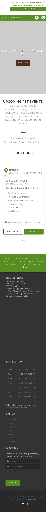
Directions (13, 232)
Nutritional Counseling (19, 197)
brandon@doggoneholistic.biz (18, 288)
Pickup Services (15, 204)
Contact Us (23, 63)
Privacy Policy (27, 496)
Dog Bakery (13, 211)
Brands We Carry (13, 222)
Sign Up (13, 482)
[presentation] (19, 472)
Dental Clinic (14, 207)
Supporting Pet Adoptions (20, 200)
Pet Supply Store (16, 193)
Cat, (32, 188)
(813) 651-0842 (12, 286)
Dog (37, 188)
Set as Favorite (33, 222)
